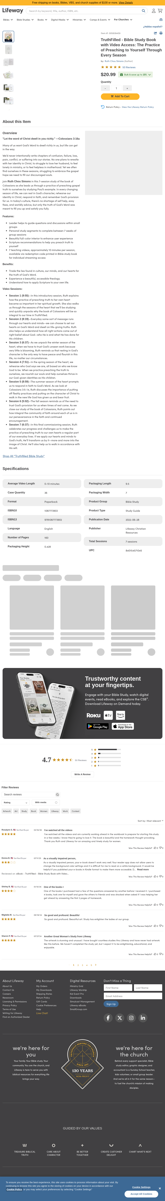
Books (42, 19)
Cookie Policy (14, 1189)
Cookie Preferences (46, 1005)
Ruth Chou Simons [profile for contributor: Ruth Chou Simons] (114, 61)
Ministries (79, 19)
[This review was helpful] (155, 848)
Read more (143, 869)
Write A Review (82, 774)
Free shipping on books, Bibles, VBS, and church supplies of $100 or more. (82, 2)
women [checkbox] (43, 811)
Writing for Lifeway (12, 1013)
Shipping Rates (44, 993)
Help (38, 1009)
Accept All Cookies (141, 1194)
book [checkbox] (33, 811)
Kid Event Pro (77, 993)
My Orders (41, 986)
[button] (107, 750)
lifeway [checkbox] (55, 811)
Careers (7, 993)
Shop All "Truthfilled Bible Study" (24, 456)
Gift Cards (41, 1001)
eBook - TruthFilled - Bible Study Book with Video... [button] (42, 873)
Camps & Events (100, 19)
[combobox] (87, 10)
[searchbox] (28, 794)
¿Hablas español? (152, 26)
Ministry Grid (76, 986)
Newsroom (8, 997)
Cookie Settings (141, 1187)
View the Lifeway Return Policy (138, 106)
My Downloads (44, 989)
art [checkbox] (16, 811)
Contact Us (8, 989)
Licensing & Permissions (15, 1001)
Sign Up (111, 1004)
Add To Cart (120, 96)
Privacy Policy (10, 1005)
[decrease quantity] (105, 88)
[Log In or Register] (154, 11)
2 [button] (78, 965)
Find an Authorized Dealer (16, 1016)
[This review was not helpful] (160, 848)
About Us (7, 986)
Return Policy (43, 997)
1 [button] (73, 965)
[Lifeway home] (13, 11)
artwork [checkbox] (6, 811)
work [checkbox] (65, 811)
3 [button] (82, 965)
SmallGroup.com (78, 1009)
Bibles (8, 19)
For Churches (123, 19)
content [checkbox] (75, 811)
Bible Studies (25, 19)
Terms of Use (9, 1009)
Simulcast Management (82, 1001)
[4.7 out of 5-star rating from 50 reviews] (118, 67)
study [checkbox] (24, 811)
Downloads (76, 997)
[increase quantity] (127, 88)
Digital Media (60, 19)
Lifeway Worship (78, 989)
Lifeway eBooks (78, 1005)
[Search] (143, 10)
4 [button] (86, 965)
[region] (82, 1189)
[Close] (159, 1188)
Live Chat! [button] (42, 1013)
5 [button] (91, 965)
